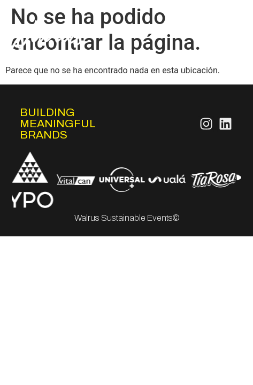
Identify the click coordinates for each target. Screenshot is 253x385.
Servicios (223, 23)
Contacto (222, 62)
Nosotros (223, 11)
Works (229, 36)
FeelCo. (226, 49)
